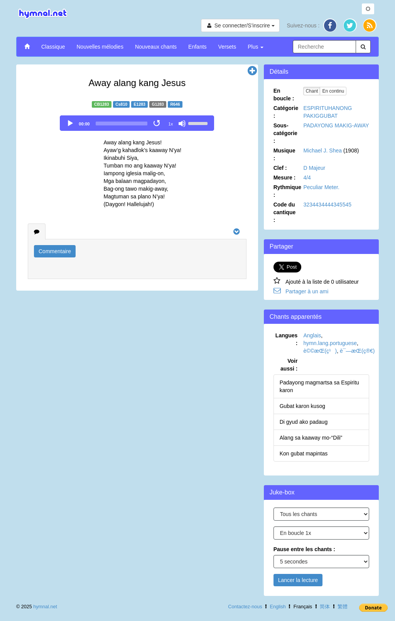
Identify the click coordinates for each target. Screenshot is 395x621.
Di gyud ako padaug (304, 422)
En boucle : (283, 95)
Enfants (197, 47)
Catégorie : (286, 112)
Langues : (286, 339)
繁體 (343, 606)
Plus (255, 47)
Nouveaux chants (156, 47)
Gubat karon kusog (302, 406)
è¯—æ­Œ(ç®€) (357, 351)
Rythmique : (287, 191)
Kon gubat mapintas (304, 453)
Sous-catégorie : (285, 133)
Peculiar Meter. (321, 187)
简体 (325, 606)
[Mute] (182, 123)
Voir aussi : (288, 365)
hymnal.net (45, 606)
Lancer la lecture (298, 580)
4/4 (307, 177)
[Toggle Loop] (157, 123)
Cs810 (121, 104)
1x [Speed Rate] (171, 124)
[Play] (70, 123)
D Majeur (314, 168)
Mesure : (284, 177)
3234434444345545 (327, 204)
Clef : (280, 168)
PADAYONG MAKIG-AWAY (336, 125)
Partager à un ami (306, 291)
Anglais (312, 335)
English (278, 606)
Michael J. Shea (322, 150)
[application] (137, 123)
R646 (175, 104)
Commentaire (55, 251)
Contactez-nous (245, 606)
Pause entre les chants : (304, 549)
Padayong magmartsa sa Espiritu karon (319, 386)
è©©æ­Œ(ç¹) (320, 351)
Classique (53, 47)
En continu (333, 91)
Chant (312, 91)
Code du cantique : (284, 212)
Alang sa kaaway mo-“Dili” (311, 438)
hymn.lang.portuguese (330, 343)
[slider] (121, 123)
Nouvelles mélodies (99, 47)
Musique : (284, 154)
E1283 (139, 104)
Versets (227, 47)
